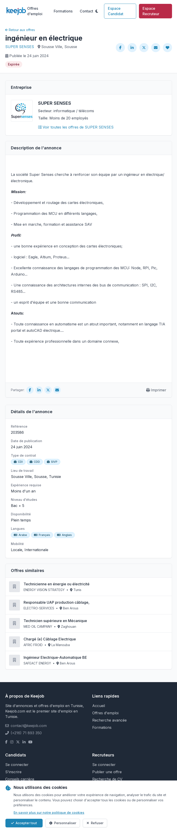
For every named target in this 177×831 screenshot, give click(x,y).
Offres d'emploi (34, 11)
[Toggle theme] (96, 11)
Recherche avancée (109, 720)
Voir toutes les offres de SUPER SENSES (76, 127)
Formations (63, 11)
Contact (86, 11)
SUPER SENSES (19, 46)
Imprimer (156, 390)
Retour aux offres (20, 30)
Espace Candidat (115, 11)
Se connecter (17, 764)
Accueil (98, 705)
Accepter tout (24, 823)
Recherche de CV (107, 779)
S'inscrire (13, 772)
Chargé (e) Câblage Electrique (50, 639)
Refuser (95, 823)
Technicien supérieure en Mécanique (55, 620)
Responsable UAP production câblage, (57, 602)
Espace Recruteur (151, 11)
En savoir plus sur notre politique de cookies (49, 812)
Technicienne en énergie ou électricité (57, 584)
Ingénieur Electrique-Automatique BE (55, 657)
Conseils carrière (19, 779)
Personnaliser (62, 823)
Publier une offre (107, 772)
